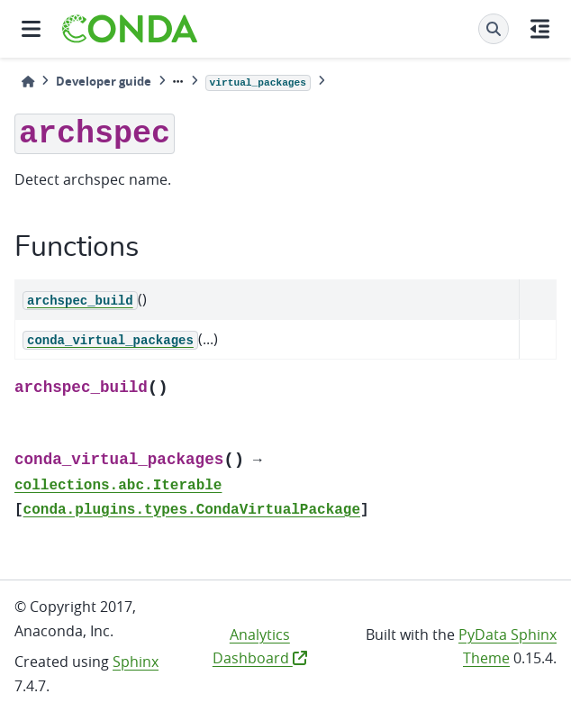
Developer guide (103, 81)
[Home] (28, 81)
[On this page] (540, 29)
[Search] (493, 29)
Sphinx (136, 661)
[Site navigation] (31, 29)
